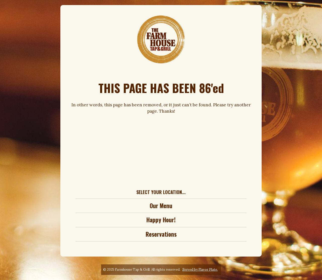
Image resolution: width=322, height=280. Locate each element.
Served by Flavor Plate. (200, 269)
